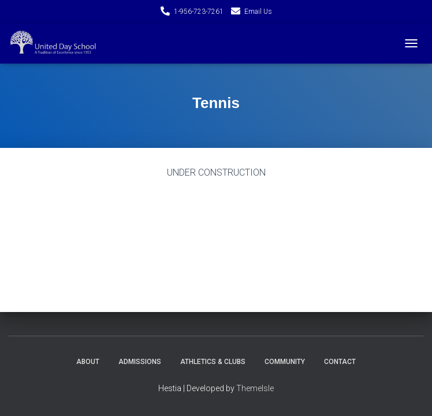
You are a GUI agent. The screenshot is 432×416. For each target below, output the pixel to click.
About (87, 362)
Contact (340, 362)
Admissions (139, 362)
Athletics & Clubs (212, 362)
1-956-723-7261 (199, 12)
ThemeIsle (255, 388)
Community (285, 362)
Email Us (258, 12)
